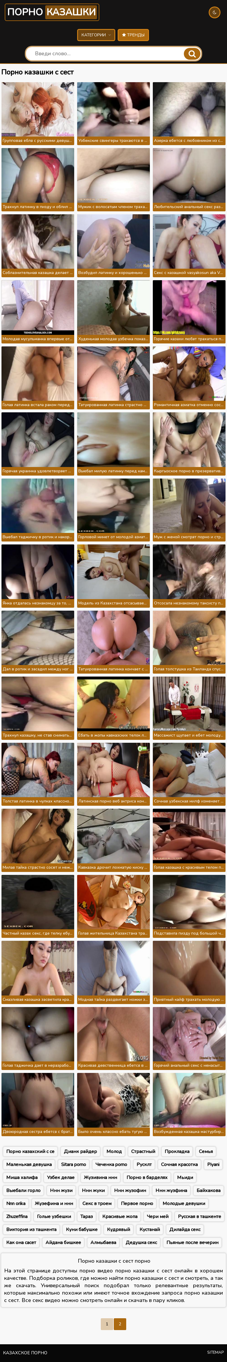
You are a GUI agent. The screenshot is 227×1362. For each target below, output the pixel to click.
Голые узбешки (54, 1216)
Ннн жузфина (171, 1190)
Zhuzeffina (16, 1216)
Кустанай (150, 1229)
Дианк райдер (80, 1151)
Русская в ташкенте (199, 1216)
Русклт (144, 1164)
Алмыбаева (103, 1242)
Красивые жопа (119, 1216)
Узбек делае (60, 1177)
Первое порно (137, 1203)
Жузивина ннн (100, 1177)
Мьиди (185, 1177)
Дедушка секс (141, 1242)
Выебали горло (23, 1190)
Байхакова (208, 1190)
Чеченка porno (111, 1164)
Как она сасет (21, 1242)
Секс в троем (96, 1203)
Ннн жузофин (130, 1190)
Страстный (143, 1151)
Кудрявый (118, 1229)
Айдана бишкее (63, 1242)
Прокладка (177, 1151)
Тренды (133, 35)
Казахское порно (25, 1353)
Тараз (86, 1216)
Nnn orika (15, 1203)
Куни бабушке (82, 1229)
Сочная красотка (179, 1164)
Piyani (213, 1164)
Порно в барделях (147, 1177)
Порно (52, 12)
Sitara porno (73, 1164)
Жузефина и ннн (54, 1203)
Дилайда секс (184, 1229)
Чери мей (157, 1216)
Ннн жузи (61, 1190)
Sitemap (215, 1352)
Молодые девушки (184, 1203)
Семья (206, 1151)
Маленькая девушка (29, 1164)
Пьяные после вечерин (192, 1242)
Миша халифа (22, 1177)
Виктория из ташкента (31, 1229)
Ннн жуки (93, 1190)
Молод (114, 1151)
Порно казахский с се (30, 1151)
